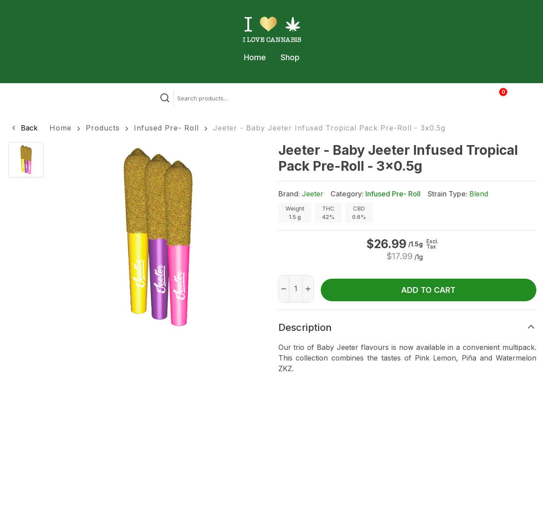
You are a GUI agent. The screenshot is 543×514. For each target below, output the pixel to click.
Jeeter (312, 193)
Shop (290, 57)
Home (255, 57)
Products (103, 127)
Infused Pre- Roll (166, 127)
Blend (478, 193)
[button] (24, 128)
